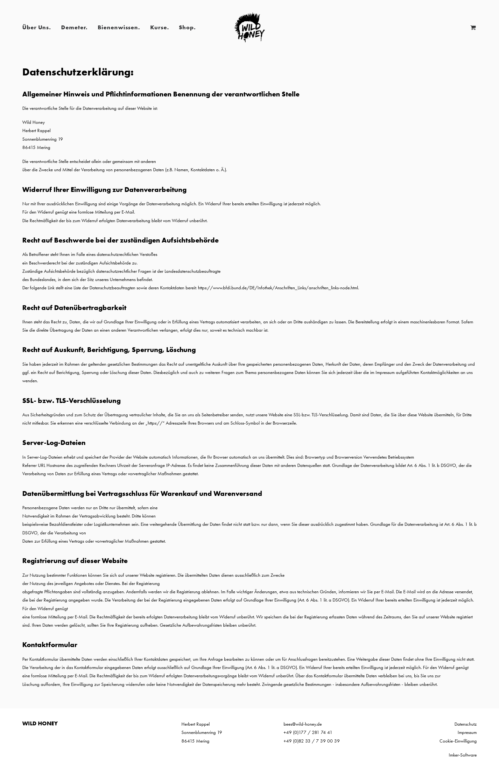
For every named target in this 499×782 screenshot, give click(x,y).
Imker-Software (463, 755)
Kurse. (159, 27)
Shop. (187, 27)
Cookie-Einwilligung (458, 741)
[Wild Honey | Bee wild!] (249, 27)
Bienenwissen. (119, 27)
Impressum (467, 732)
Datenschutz (465, 724)
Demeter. (74, 27)
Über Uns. (36, 27)
